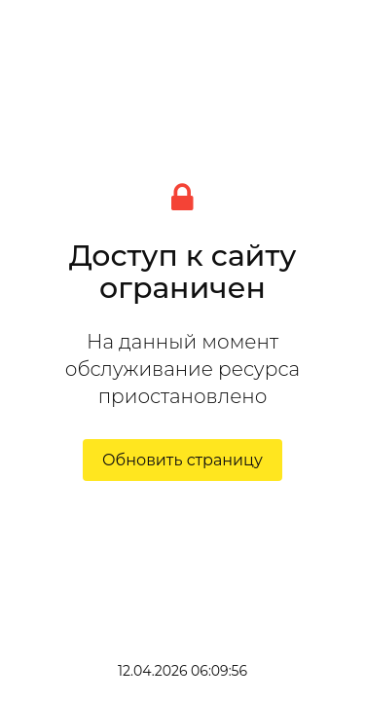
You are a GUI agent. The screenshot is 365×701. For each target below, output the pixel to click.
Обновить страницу (182, 460)
